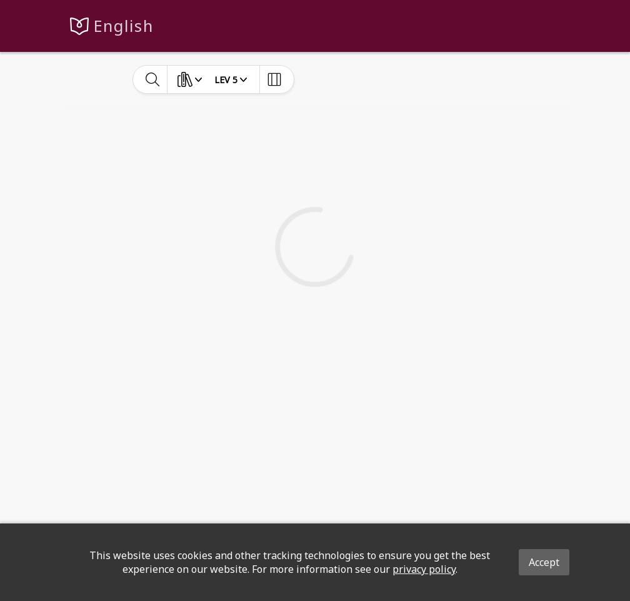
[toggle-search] (153, 79)
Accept (544, 562)
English (123, 26)
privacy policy (424, 569)
